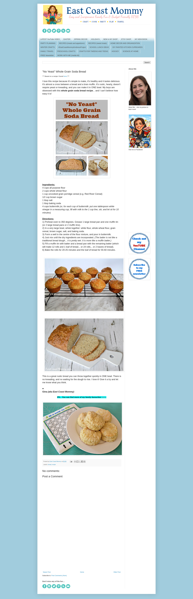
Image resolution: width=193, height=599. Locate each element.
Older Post (117, 572)
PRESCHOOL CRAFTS (66, 51)
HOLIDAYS (95, 39)
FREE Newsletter (47, 55)
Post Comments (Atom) (59, 575)
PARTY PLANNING (47, 43)
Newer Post (47, 572)
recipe (54, 464)
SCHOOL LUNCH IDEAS (99, 47)
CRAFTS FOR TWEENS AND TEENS (93, 51)
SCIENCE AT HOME (130, 51)
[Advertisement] (81, 551)
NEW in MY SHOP (110, 39)
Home (82, 572)
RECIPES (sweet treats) (97, 43)
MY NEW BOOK (141, 39)
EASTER (67, 39)
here (65, 76)
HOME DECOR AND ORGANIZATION (125, 43)
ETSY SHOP (126, 39)
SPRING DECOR (80, 39)
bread (49, 464)
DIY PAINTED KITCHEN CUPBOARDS (128, 47)
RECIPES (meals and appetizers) (72, 43)
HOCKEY (115, 51)
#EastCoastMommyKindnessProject (72, 47)
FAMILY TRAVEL (47, 51)
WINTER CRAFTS (47, 47)
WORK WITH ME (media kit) (68, 55)
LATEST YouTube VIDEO (50, 39)
